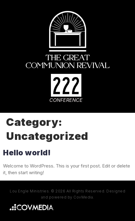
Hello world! (27, 152)
